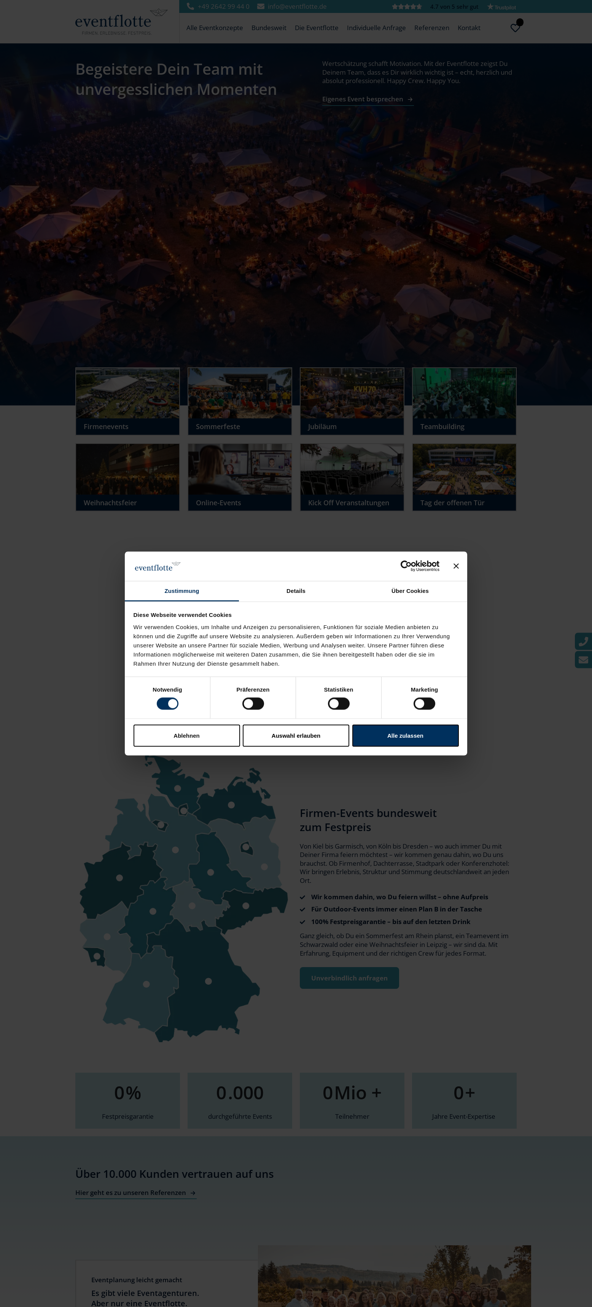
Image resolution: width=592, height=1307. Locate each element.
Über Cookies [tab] (410, 590)
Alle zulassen (405, 735)
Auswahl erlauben (296, 735)
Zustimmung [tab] (182, 590)
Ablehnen (186, 735)
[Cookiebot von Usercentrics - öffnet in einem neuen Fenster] (406, 566)
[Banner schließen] (456, 566)
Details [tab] (296, 590)
